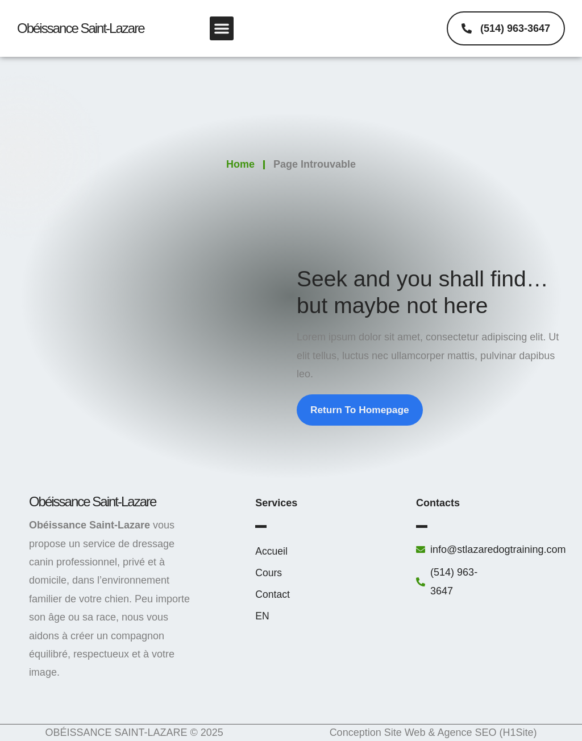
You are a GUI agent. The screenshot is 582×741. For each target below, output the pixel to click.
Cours (268, 573)
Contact (272, 595)
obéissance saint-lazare (80, 28)
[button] (222, 28)
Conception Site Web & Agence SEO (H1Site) (433, 733)
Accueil (271, 551)
